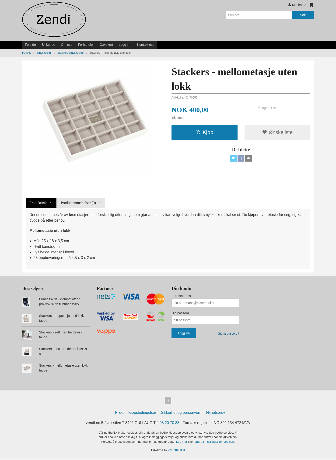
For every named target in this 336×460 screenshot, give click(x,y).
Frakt (119, 413)
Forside (30, 44)
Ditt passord (180, 313)
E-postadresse (182, 296)
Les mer (182, 442)
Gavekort (106, 44)
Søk (303, 15)
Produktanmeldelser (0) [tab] (78, 203)
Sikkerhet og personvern (181, 413)
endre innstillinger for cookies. (215, 442)
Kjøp (204, 132)
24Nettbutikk (176, 451)
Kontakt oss (145, 44)
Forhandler (86, 44)
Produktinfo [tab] (38, 203)
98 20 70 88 (169, 423)
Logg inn (125, 44)
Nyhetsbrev (215, 413)
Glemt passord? (228, 333)
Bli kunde (48, 44)
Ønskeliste (277, 132)
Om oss (66, 44)
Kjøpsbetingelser (142, 413)
